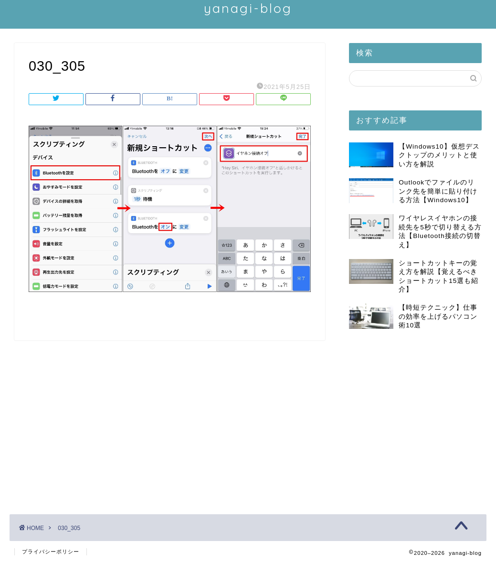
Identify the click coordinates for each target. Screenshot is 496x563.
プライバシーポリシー (50, 551)
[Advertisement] (415, 418)
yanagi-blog (248, 8)
